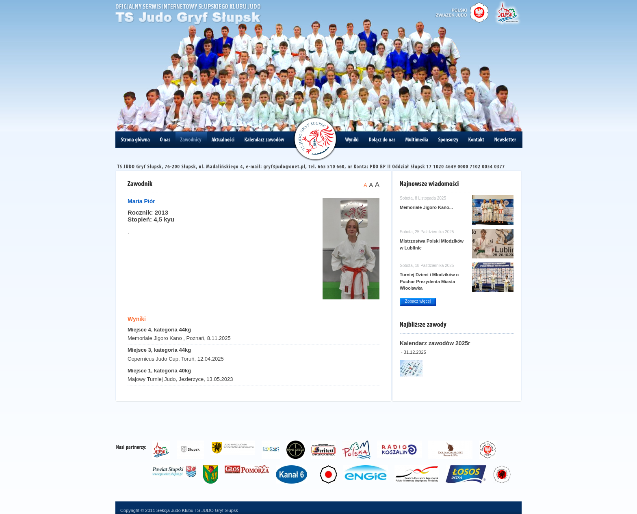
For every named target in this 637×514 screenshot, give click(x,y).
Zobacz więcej (418, 301)
